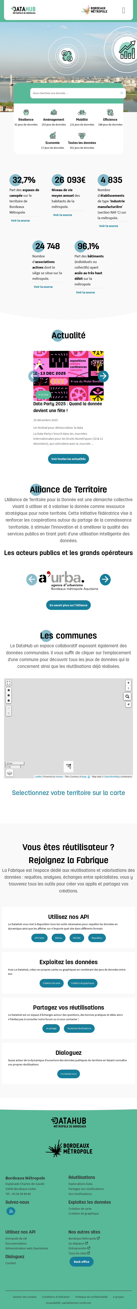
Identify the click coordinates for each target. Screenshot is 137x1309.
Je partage (51, 1028)
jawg (84, 776)
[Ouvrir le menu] (123, 10)
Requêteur (97, 937)
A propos (118, 1297)
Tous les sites (77, 1253)
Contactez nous (69, 1073)
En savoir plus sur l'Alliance (68, 605)
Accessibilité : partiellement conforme (68, 1303)
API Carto (39, 937)
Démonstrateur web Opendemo (26, 1248)
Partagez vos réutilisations (86, 1189)
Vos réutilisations (80, 1194)
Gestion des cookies (25, 1297)
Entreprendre (77, 1248)
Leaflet (38, 776)
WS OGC (77, 937)
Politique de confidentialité (91, 1297)
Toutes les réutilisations (79, 1028)
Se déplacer (76, 1243)
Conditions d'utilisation (56, 1297)
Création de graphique (82, 983)
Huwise (59, 776)
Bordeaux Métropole (82, 1238)
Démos (58, 937)
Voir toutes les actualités (68, 459)
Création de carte (51, 983)
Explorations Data (80, 1184)
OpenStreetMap (112, 776)
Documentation (16, 1243)
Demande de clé (16, 1238)
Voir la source (20, 220)
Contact (10, 1263)
